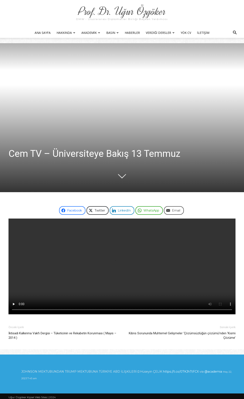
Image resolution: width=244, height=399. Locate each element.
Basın (112, 33)
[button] (235, 33)
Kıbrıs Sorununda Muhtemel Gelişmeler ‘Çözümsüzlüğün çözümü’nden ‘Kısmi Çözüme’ (182, 335)
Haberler (132, 33)
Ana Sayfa (43, 33)
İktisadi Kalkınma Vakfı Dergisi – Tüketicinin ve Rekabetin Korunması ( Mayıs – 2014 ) (62, 335)
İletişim (203, 33)
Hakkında (66, 33)
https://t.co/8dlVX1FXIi (75, 366)
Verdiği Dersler (160, 33)
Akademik (90, 33)
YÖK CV (186, 33)
